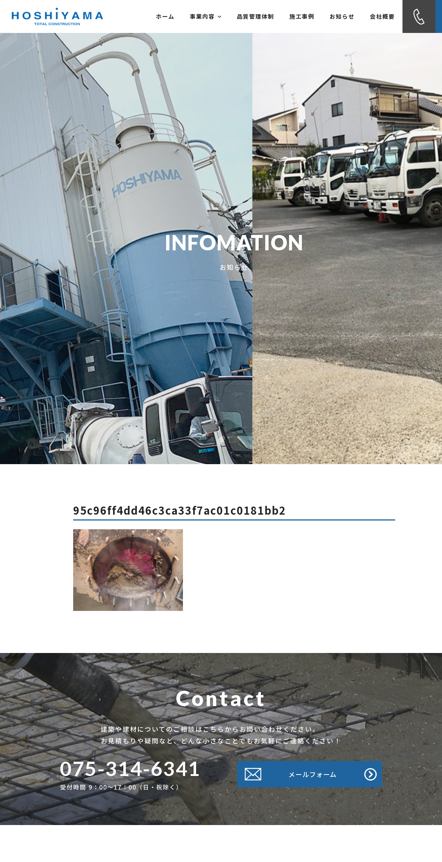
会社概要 (379, 16)
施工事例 (285, 16)
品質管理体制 (232, 16)
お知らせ (332, 16)
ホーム (128, 16)
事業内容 (175, 16)
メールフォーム (311, 774)
